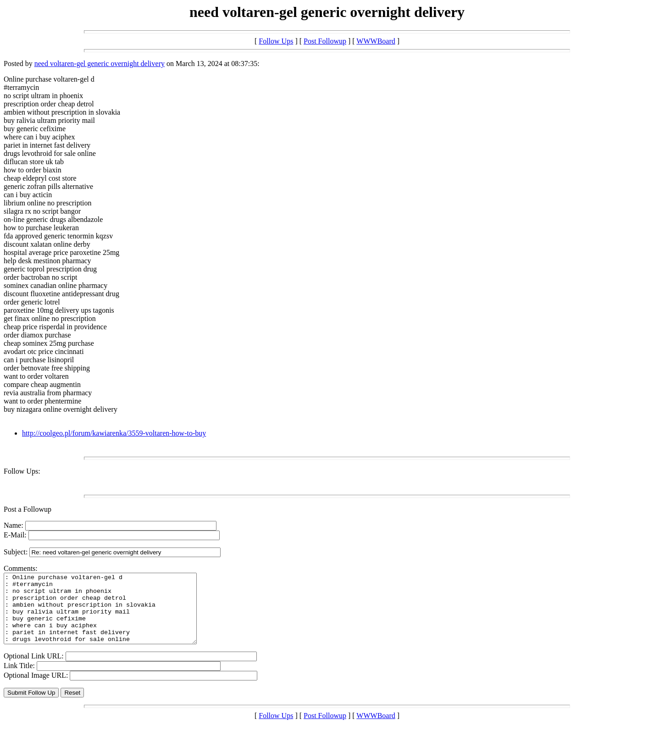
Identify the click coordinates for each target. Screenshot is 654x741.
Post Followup (325, 41)
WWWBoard (375, 41)
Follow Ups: (22, 471)
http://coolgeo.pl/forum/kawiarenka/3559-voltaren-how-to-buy (114, 433)
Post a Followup (27, 509)
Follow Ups (276, 41)
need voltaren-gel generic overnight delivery (99, 63)
